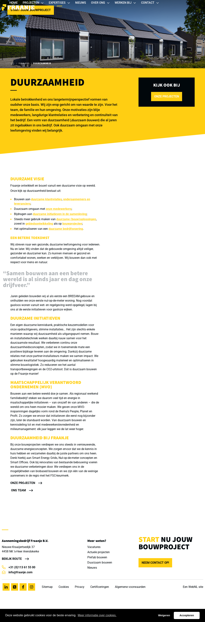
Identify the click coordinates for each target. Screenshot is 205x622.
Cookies (64, 587)
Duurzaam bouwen (99, 562)
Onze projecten (22, 483)
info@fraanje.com (17, 572)
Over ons (24, 63)
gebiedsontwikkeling (39, 223)
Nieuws (92, 567)
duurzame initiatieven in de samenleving (60, 214)
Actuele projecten (98, 552)
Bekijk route (12, 559)
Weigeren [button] (164, 615)
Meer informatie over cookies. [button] (97, 615)
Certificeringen (99, 587)
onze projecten (166, 96)
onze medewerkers (58, 209)
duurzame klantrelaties (46, 199)
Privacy (79, 587)
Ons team (18, 490)
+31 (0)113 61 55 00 (18, 567)
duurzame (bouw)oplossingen (76, 219)
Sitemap (47, 587)
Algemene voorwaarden (130, 587)
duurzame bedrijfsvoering (66, 229)
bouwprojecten (72, 223)
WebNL (193, 587)
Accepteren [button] (187, 615)
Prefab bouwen (97, 557)
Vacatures (93, 547)
